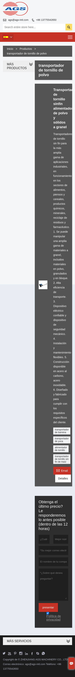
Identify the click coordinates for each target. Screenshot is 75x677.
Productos (26, 48)
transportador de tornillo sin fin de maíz (62, 459)
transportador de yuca (62, 440)
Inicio (10, 48)
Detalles (63, 478)
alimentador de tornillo (61, 449)
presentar (48, 607)
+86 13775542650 (46, 19)
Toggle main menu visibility (70, 36)
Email (62, 470)
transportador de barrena (62, 431)
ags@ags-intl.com (18, 19)
